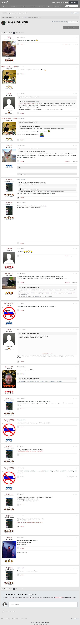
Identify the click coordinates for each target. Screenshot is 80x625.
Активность (14, 6)
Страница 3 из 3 (20, 32)
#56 (77, 466)
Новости (41, 6)
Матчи (49, 6)
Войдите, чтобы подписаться (60, 21)
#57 (77, 492)
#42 (77, 67)
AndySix (9, 536)
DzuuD (9, 93)
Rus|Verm (12, 24)
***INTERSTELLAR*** (65, 44)
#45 (77, 145)
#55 (77, 444)
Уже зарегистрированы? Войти (60, 2)
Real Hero (68, 161)
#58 (77, 514)
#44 (77, 118)
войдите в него (59, 595)
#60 (77, 566)
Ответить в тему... (15, 603)
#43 (77, 93)
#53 (77, 396)
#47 (77, 202)
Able (9, 37)
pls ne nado (9, 365)
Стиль (38, 621)
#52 (77, 365)
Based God (9, 274)
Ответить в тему (71, 27)
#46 (77, 179)
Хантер (9, 248)
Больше (57, 6)
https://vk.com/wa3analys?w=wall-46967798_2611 (29, 520)
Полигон (25, 24)
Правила (23, 6)
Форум (5, 6)
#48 (77, 248)
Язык (32, 621)
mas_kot (9, 145)
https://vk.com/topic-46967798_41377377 (28, 103)
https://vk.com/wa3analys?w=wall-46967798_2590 (29, 449)
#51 (77, 329)
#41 (77, 37)
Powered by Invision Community (40, 622)
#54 (77, 418)
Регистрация (74, 2)
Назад (5, 32)
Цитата (22, 44)
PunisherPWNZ (9, 303)
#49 (77, 273)
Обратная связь (45, 621)
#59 (77, 536)
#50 (77, 303)
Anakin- (23, 101)
